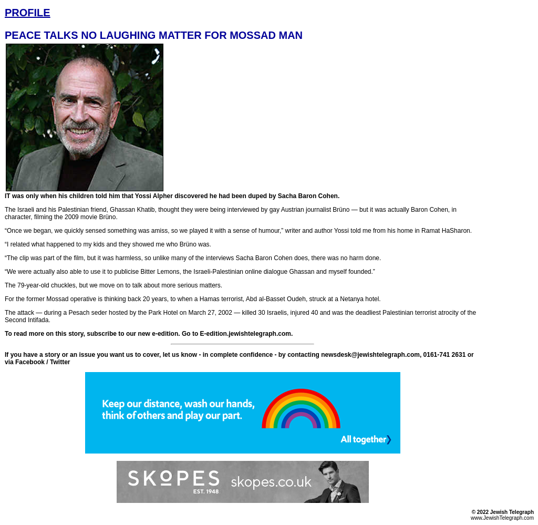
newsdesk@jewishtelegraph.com (370, 354)
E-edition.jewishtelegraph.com (245, 333)
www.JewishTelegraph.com (502, 518)
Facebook (30, 362)
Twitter (60, 362)
